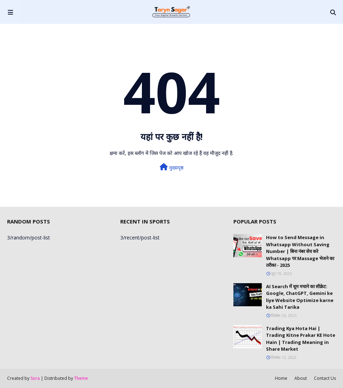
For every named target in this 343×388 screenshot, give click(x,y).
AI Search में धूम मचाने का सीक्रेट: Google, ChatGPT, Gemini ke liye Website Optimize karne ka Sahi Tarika (299, 297)
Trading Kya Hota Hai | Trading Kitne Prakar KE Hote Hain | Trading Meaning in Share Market (300, 338)
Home (281, 378)
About (300, 378)
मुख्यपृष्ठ (171, 167)
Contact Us (325, 378)
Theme (81, 378)
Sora (35, 378)
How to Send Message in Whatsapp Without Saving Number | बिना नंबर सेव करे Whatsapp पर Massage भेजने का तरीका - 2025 (300, 251)
